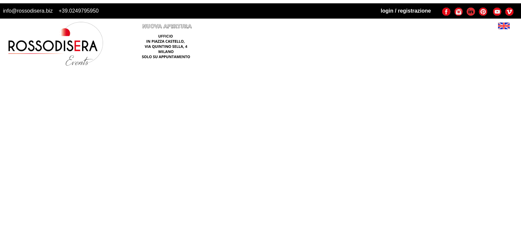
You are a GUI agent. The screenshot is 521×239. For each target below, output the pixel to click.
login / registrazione (406, 11)
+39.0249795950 (78, 11)
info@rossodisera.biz (28, 11)
